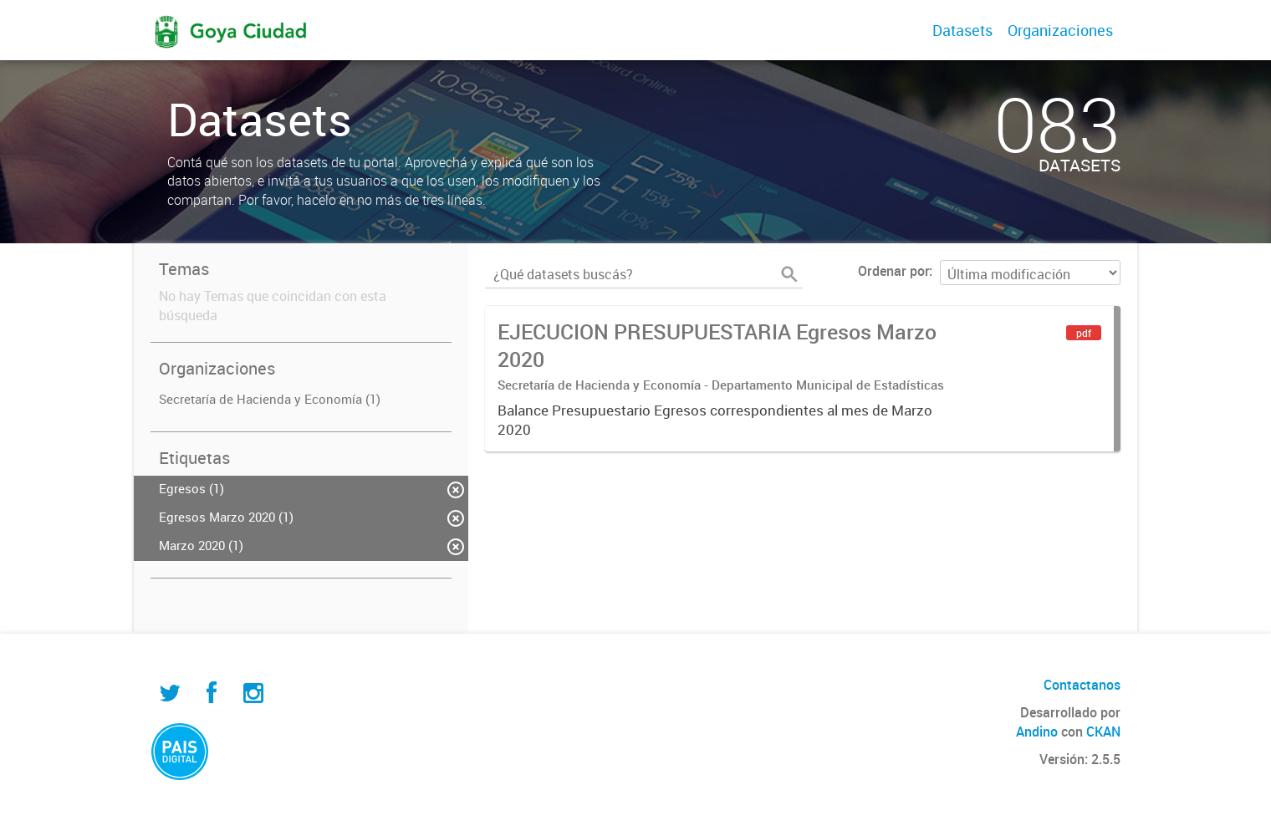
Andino (1037, 731)
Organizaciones (1060, 30)
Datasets (962, 30)
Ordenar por (893, 271)
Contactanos (1082, 685)
